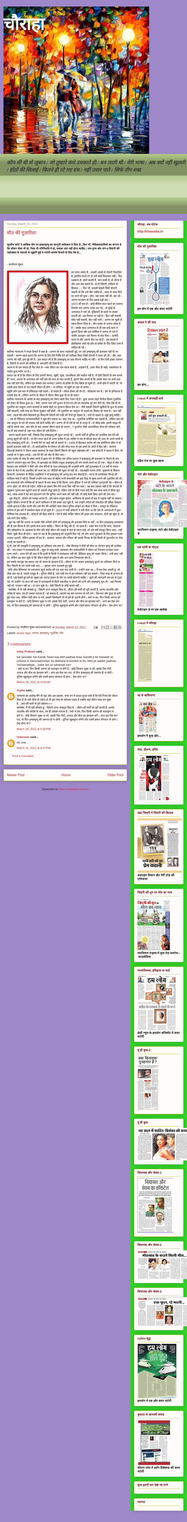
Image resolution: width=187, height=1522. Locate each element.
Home (66, 775)
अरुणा (35, 633)
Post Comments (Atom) (73, 789)
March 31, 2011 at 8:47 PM (33, 748)
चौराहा (24, 24)
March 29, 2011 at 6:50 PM (33, 729)
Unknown (23, 737)
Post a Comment (22, 756)
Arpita (21, 690)
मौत (61, 633)
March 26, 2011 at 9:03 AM (33, 682)
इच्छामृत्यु (44, 633)
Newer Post (16, 775)
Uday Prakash (26, 651)
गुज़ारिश (54, 633)
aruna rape (24, 633)
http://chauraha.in (150, 231)
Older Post (115, 775)
